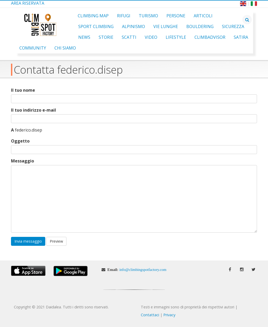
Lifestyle (176, 37)
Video (151, 37)
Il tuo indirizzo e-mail (33, 110)
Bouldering (200, 26)
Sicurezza (233, 26)
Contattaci (150, 314)
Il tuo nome (23, 90)
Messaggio (22, 161)
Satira (241, 37)
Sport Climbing (96, 26)
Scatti (129, 37)
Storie (106, 37)
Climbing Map (93, 16)
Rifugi (123, 16)
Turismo (148, 16)
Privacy (169, 314)
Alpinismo (133, 26)
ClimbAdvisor (209, 37)
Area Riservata (27, 3)
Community (32, 48)
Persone (175, 16)
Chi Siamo (65, 48)
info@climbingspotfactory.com (142, 269)
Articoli (203, 16)
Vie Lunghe (165, 26)
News (84, 37)
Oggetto (20, 141)
